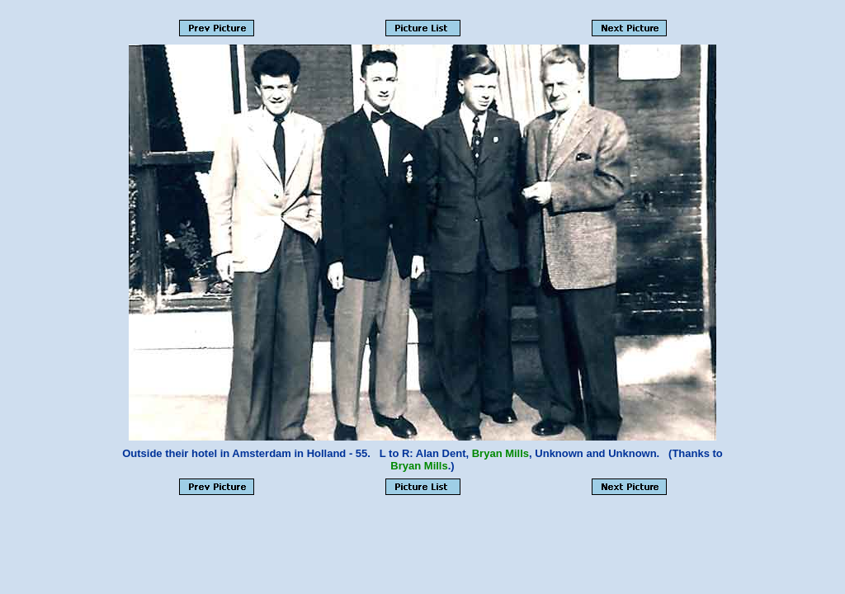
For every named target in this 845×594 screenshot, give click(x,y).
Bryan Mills (500, 453)
